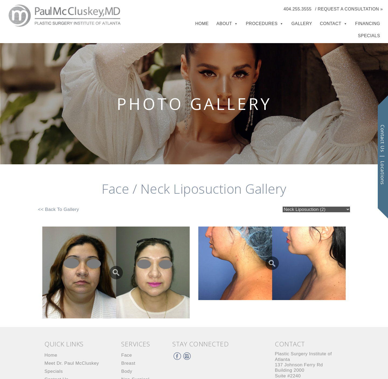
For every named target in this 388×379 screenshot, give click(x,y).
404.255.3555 (297, 9)
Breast (128, 363)
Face (126, 355)
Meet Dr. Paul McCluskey (71, 363)
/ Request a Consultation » (349, 9)
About (224, 23)
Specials (369, 35)
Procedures (262, 23)
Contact (330, 23)
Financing (367, 23)
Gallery (301, 23)
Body (126, 371)
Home (202, 23)
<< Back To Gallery (58, 209)
